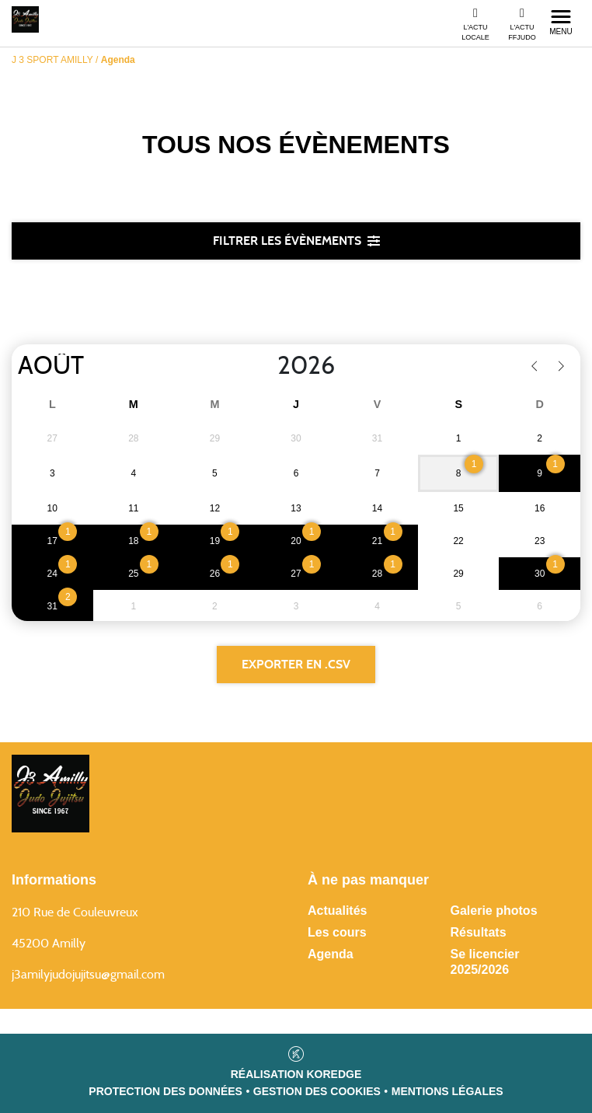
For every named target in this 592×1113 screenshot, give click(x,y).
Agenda (330, 954)
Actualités (337, 910)
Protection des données (165, 1091)
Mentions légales (447, 1091)
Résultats (479, 932)
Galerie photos (494, 910)
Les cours (337, 932)
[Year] (265, 366)
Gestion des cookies (317, 1091)
